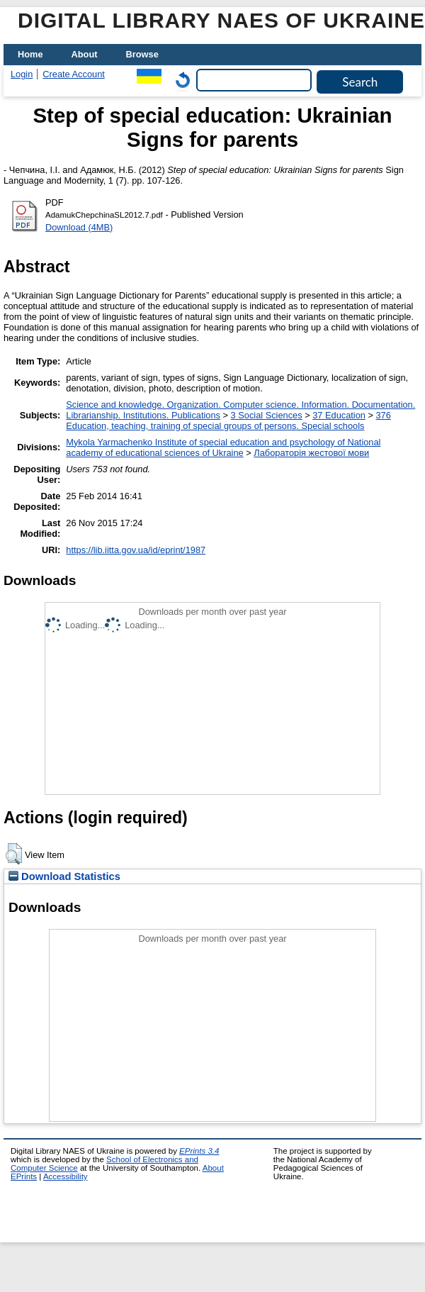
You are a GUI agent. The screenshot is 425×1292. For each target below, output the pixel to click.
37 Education (339, 415)
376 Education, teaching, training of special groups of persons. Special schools (228, 420)
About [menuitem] (85, 54)
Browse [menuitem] (142, 54)
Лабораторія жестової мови (311, 452)
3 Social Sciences (266, 415)
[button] (14, 853)
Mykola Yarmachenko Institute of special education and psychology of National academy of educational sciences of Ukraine (223, 447)
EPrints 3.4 (199, 1151)
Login (22, 74)
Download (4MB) (79, 227)
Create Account (73, 74)
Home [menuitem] (30, 54)
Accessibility (65, 1176)
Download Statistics (64, 876)
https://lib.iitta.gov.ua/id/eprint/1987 (135, 550)
